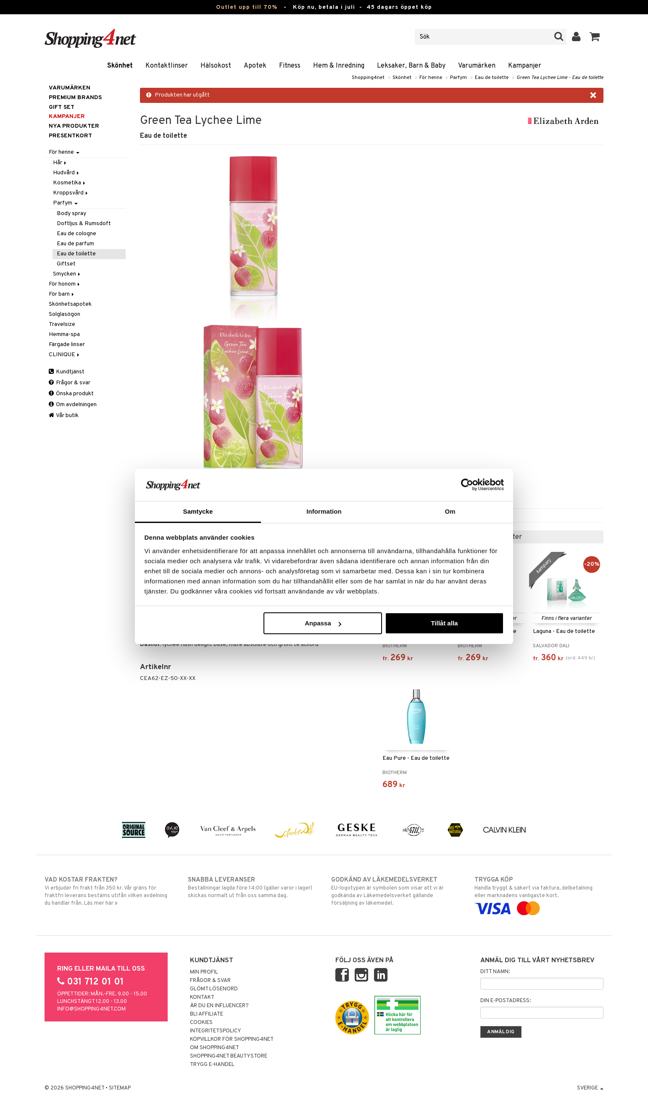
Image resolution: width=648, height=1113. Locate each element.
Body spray (71, 213)
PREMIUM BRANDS (75, 97)
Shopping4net (368, 77)
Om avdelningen (73, 404)
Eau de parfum (75, 243)
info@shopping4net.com (91, 1009)
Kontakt (202, 997)
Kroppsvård (71, 193)
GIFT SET (61, 107)
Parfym (458, 77)
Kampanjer (524, 66)
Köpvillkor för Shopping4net (232, 1039)
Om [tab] (450, 511)
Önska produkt (71, 393)
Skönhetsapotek (70, 304)
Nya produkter (74, 126)
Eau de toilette (491, 77)
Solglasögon (64, 314)
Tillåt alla (444, 623)
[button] (594, 37)
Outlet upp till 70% (246, 7)
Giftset (66, 264)
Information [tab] (324, 511)
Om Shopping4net (214, 1048)
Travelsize (62, 324)
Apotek (255, 66)
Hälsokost (215, 66)
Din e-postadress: (505, 1001)
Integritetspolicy (215, 1031)
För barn (62, 294)
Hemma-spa (64, 334)
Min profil (204, 972)
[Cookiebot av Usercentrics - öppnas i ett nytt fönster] (467, 484)
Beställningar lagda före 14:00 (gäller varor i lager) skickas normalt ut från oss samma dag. (252, 887)
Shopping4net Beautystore (228, 1056)
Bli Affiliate (206, 1014)
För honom (65, 284)
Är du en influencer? (219, 1006)
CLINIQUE (65, 354)
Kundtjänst (66, 371)
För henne (430, 77)
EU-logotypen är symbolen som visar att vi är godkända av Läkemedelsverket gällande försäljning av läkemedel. (395, 891)
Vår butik (64, 415)
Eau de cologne (76, 233)
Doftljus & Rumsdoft (84, 223)
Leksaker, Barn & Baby (411, 66)
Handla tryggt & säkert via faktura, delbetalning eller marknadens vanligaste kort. (538, 894)
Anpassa (323, 623)
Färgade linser (67, 344)
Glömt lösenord (214, 989)
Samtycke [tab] (198, 511)
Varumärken (476, 66)
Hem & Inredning (338, 66)
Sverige (590, 1088)
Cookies (201, 1022)
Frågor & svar (69, 382)
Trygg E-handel (212, 1064)
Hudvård (66, 172)
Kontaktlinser (166, 66)
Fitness (289, 66)
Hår (60, 162)
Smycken (67, 274)
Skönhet (120, 66)
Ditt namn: (495, 972)
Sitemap (120, 1088)
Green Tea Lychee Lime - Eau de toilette (559, 77)
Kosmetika (70, 182)
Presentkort (70, 135)
